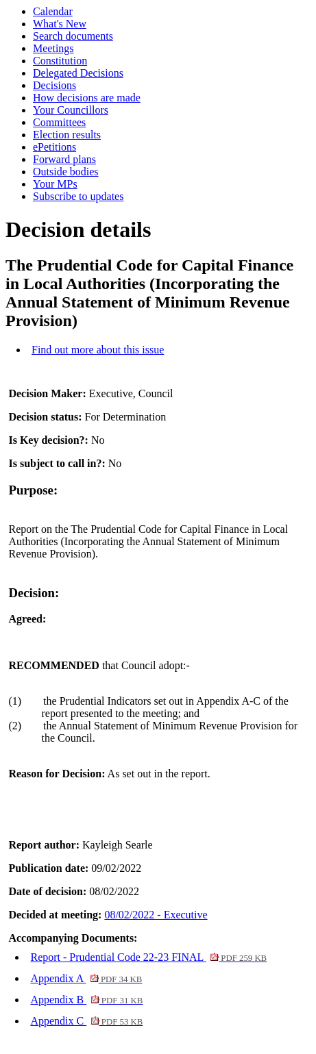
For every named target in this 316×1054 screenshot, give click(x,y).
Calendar (53, 11)
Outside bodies (66, 171)
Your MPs (55, 184)
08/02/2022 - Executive (155, 914)
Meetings (53, 48)
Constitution (60, 60)
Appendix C (86, 1021)
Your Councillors (70, 110)
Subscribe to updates (78, 196)
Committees (59, 122)
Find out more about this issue (98, 349)
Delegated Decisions (78, 73)
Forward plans (64, 159)
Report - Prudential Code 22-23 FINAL (148, 957)
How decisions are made (87, 97)
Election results (67, 134)
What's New (59, 23)
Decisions (54, 85)
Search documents (73, 36)
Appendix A (86, 978)
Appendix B (86, 999)
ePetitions (54, 147)
